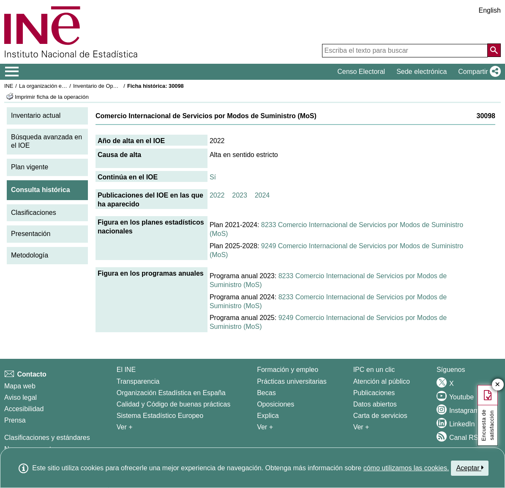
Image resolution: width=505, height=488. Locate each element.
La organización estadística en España (65, 86)
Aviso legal (20, 397)
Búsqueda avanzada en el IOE (46, 141)
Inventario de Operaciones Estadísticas (120, 86)
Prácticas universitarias (292, 381)
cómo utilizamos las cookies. (406, 468)
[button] (478, 71)
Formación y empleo (287, 369)
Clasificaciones (33, 212)
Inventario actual (35, 115)
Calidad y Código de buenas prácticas (174, 404)
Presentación (30, 233)
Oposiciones (275, 404)
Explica (268, 415)
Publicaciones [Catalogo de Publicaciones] (374, 392)
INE (8, 86)
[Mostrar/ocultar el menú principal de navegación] (12, 71)
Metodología (29, 255)
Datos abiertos (375, 404)
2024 (262, 195)
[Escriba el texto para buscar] (405, 50)
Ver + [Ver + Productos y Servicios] (361, 427)
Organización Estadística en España (171, 392)
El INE (126, 369)
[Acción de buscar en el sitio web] (494, 50)
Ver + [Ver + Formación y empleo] (265, 427)
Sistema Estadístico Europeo (160, 415)
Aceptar (469, 468)
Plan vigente (29, 167)
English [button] (490, 10)
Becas (266, 392)
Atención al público (381, 381)
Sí (213, 177)
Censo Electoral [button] (361, 71)
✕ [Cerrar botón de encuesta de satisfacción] (497, 385)
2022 (217, 195)
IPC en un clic (374, 369)
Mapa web (19, 386)
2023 (239, 195)
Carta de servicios (380, 415)
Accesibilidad (24, 408)
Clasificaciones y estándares (47, 437)
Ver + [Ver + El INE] (125, 427)
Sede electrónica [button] (421, 71)
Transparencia (138, 381)
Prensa (15, 420)
